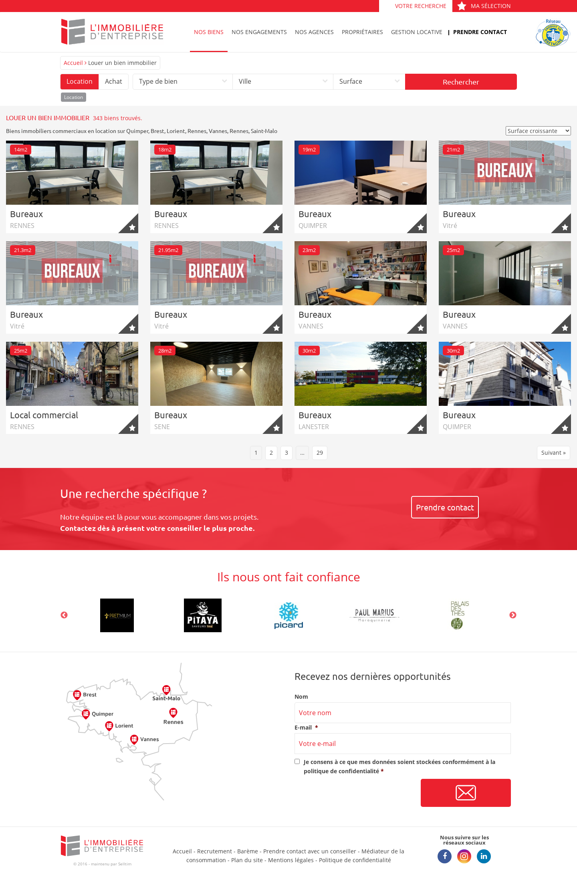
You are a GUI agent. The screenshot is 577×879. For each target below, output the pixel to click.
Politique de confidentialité (355, 860)
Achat (113, 81)
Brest (157, 130)
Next (513, 615)
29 (320, 452)
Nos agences (314, 32)
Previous (64, 615)
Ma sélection (484, 6)
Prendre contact (480, 32)
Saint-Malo (264, 130)
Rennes (197, 130)
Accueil (73, 63)
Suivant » (553, 452)
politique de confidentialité (341, 771)
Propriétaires (362, 32)
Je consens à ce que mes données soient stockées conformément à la (399, 766)
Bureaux (26, 213)
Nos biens (209, 32)
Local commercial (44, 414)
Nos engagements (259, 32)
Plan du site (247, 860)
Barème (247, 851)
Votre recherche (420, 6)
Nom (301, 696)
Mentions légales (291, 860)
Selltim (124, 864)
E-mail (306, 727)
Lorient (176, 130)
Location (80, 81)
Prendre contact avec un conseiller (309, 851)
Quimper (137, 130)
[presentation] (355, 793)
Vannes (218, 130)
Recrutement (214, 851)
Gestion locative (416, 32)
